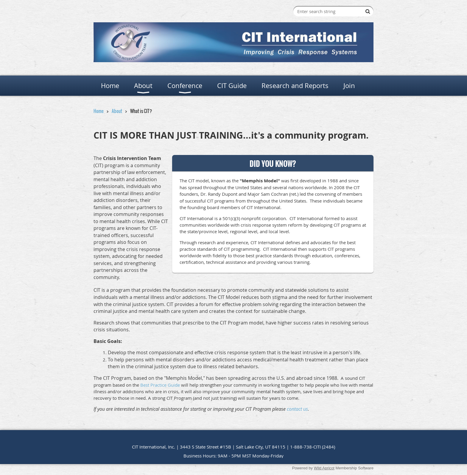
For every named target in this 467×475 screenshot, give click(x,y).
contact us (297, 409)
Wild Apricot (324, 468)
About (117, 111)
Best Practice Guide (160, 385)
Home (99, 111)
